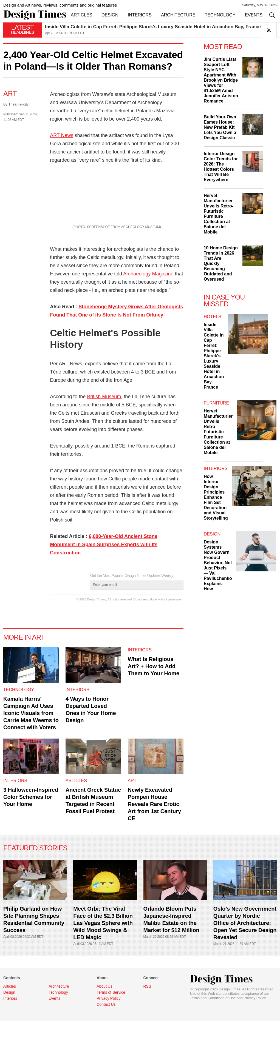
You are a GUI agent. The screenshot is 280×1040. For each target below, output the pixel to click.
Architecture (59, 1005)
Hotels (212, 316)
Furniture (216, 403)
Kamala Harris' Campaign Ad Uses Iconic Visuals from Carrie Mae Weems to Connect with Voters (31, 731)
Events (54, 1017)
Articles (76, 799)
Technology (18, 708)
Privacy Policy (255, 1017)
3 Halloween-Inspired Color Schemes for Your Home (30, 816)
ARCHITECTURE (178, 15)
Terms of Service (111, 1011)
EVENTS (253, 15)
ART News (61, 135)
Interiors (77, 708)
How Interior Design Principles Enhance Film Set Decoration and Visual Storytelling (216, 497)
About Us (104, 1005)
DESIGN (109, 15)
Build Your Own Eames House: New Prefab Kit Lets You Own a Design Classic (220, 127)
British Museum (104, 415)
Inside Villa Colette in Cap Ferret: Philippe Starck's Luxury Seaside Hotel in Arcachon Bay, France (153, 26)
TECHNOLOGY (220, 15)
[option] (161, 30)
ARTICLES (81, 15)
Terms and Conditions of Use (213, 1017)
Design (212, 534)
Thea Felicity (19, 104)
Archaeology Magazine (148, 292)
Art (10, 93)
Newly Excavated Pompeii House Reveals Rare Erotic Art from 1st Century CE (154, 823)
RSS (147, 1005)
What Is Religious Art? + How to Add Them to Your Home (153, 685)
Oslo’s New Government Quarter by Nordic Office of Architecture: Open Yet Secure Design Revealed (245, 941)
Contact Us (106, 1023)
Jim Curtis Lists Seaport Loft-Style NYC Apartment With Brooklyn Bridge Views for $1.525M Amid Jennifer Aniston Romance (221, 80)
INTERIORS (140, 15)
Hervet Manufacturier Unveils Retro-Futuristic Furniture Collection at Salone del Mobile (218, 432)
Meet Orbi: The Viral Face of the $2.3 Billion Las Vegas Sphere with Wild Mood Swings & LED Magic (103, 941)
